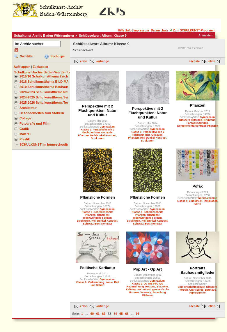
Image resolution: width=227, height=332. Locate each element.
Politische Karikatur (97, 268)
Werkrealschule (207, 198)
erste (83, 61)
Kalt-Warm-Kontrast (138, 289)
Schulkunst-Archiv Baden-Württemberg (44, 35)
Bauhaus (210, 289)
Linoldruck (195, 200)
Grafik (24, 128)
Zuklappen (40, 66)
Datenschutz (159, 30)
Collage (25, 118)
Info (129, 30)
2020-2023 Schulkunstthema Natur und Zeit (52, 92)
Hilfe (121, 30)
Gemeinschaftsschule (191, 286)
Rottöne (150, 286)
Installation (211, 200)
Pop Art (158, 283)
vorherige (102, 61)
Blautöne (162, 286)
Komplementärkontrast (191, 125)
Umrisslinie (196, 289)
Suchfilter (26, 56)
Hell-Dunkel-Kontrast (103, 135)
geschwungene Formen (97, 217)
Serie (197, 203)
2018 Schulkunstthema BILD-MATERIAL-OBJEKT (56, 81)
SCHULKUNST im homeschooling (45, 144)
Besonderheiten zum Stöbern (41, 113)
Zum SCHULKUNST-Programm (192, 30)
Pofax (197, 186)
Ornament (103, 214)
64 (115, 313)
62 (103, 313)
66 (126, 313)
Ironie (109, 282)
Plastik (24, 139)
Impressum (141, 30)
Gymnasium (107, 126)
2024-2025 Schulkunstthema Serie (45, 97)
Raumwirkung (135, 286)
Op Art (148, 283)
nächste (194, 61)
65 (121, 313)
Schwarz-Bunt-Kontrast (97, 223)
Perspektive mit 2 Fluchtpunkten (98, 131)
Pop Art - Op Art (147, 269)
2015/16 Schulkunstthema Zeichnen (46, 76)
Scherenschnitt (103, 212)
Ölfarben (196, 120)
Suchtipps (58, 56)
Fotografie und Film (34, 123)
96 (137, 313)
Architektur (28, 108)
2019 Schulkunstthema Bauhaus (44, 87)
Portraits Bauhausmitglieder (197, 270)
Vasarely (145, 292)
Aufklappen (22, 66)
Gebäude (107, 132)
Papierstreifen (197, 292)
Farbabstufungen (197, 122)
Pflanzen (83, 135)
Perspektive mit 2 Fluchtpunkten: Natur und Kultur (97, 110)
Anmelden (205, 35)
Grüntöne (209, 120)
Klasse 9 (86, 129)
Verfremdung (96, 282)
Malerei (25, 134)
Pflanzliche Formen (97, 197)
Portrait (183, 289)
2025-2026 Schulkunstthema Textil (45, 102)
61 (98, 313)
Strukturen (97, 138)
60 (92, 313)
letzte (211, 61)
